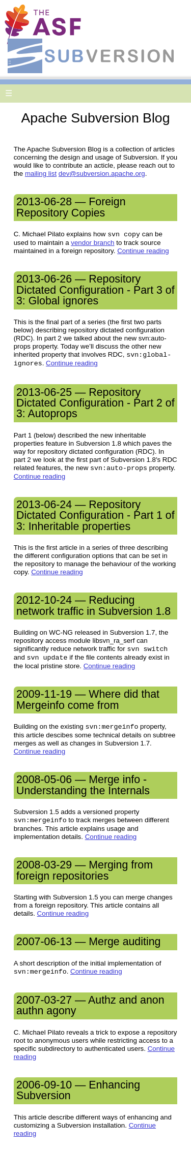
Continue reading (143, 251)
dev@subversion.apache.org (102, 173)
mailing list (41, 173)
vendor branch (92, 242)
